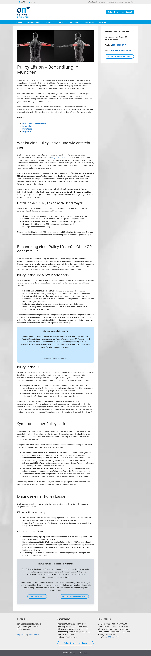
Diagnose (26, 131)
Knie (63, 22)
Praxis (21, 22)
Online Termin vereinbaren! (120, 12)
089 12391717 (114, 637)
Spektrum (91, 22)
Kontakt (32, 2)
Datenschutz (33, 634)
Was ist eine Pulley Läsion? (34, 123)
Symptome (27, 129)
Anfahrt (22, 2)
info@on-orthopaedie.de (120, 50)
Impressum (22, 634)
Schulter (52, 22)
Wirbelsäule (76, 22)
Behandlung (27, 126)
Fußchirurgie (36, 22)
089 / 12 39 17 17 (119, 45)
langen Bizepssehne (59, 157)
